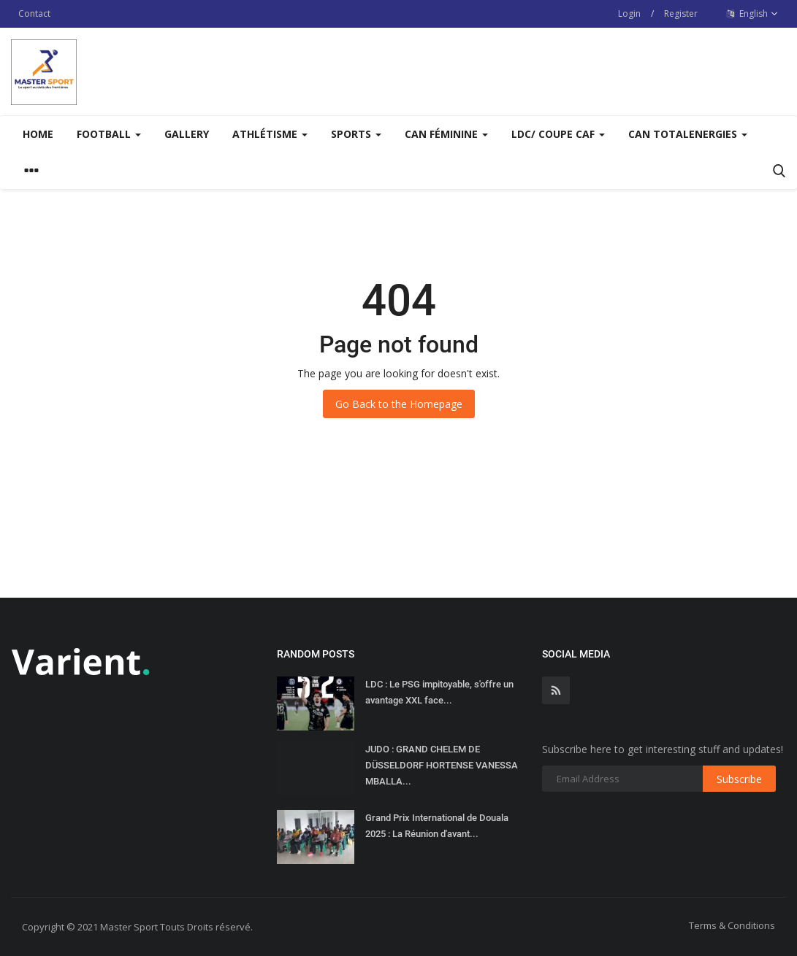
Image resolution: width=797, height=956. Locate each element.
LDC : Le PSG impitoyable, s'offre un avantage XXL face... (439, 692)
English (752, 14)
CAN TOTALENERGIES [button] (687, 134)
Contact (34, 13)
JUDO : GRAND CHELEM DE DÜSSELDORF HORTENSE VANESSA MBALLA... (441, 765)
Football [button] (109, 134)
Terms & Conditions (732, 925)
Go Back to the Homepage (398, 404)
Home (38, 134)
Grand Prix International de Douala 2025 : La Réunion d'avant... (436, 825)
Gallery (186, 134)
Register (681, 13)
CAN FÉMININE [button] (446, 134)
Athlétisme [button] (270, 134)
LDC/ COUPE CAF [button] (558, 134)
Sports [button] (356, 134)
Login (629, 13)
